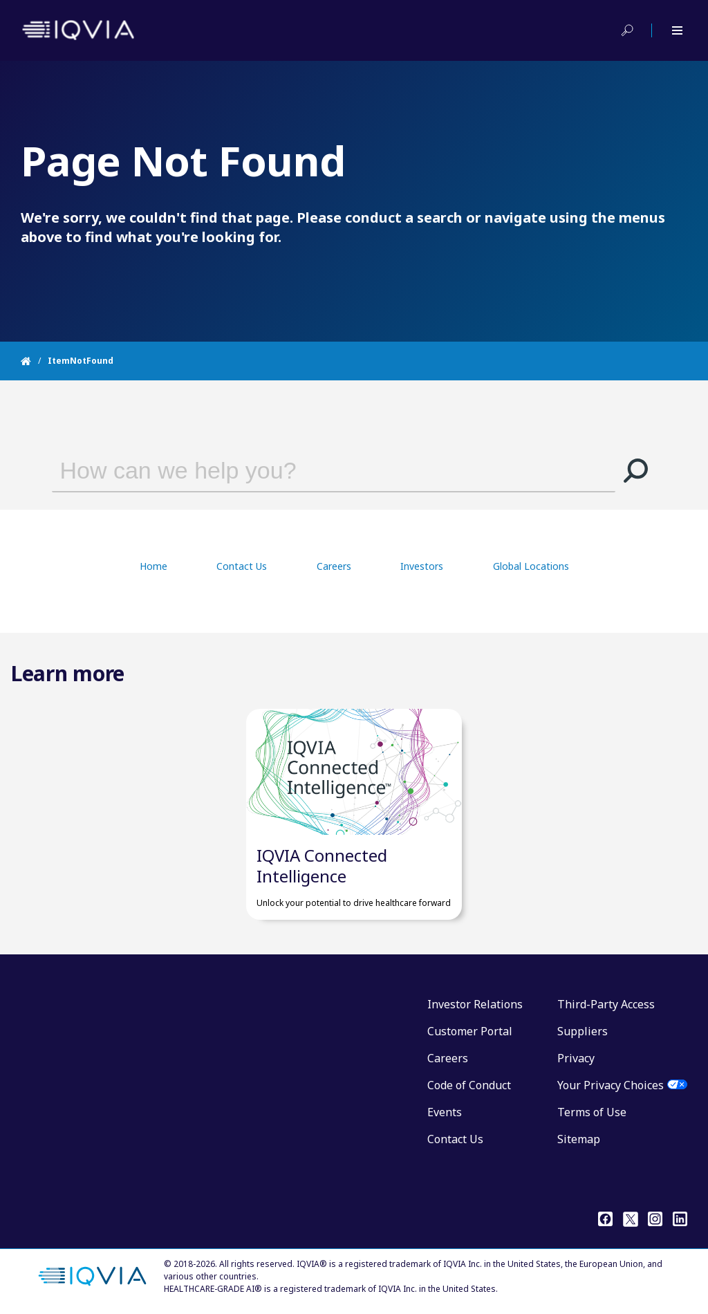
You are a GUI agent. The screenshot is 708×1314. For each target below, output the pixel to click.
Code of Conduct (469, 1085)
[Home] (34, 361)
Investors (421, 566)
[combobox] (314, 470)
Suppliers (582, 1031)
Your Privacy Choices (610, 1085)
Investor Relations (475, 1004)
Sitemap (578, 1139)
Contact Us (241, 566)
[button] (636, 470)
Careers (334, 566)
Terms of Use (591, 1112)
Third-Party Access (606, 1004)
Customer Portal (469, 1031)
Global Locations (531, 566)
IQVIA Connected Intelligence (322, 865)
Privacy (576, 1058)
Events (444, 1112)
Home (153, 566)
